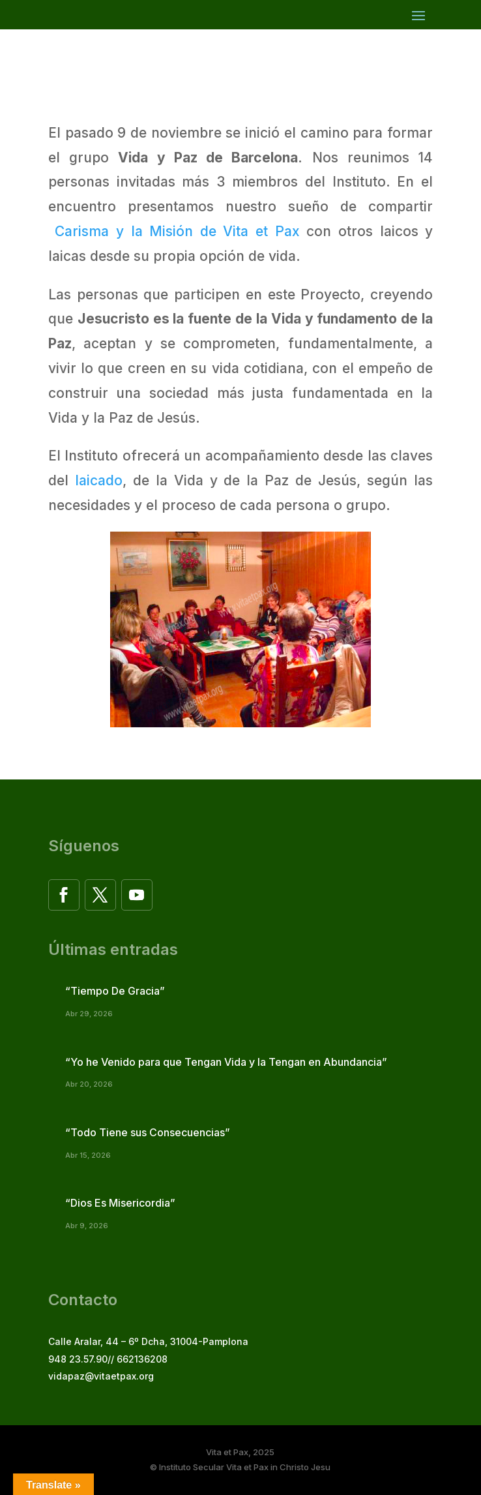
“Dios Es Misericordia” (120, 1202)
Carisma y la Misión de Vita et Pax (177, 231)
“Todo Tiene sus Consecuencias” (147, 1132)
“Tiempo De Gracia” (115, 990)
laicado (95, 480)
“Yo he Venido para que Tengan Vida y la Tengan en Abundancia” (226, 1061)
